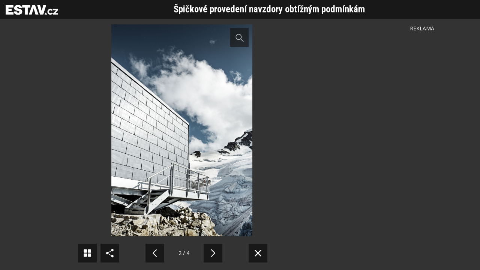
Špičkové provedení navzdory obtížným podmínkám (269, 9)
